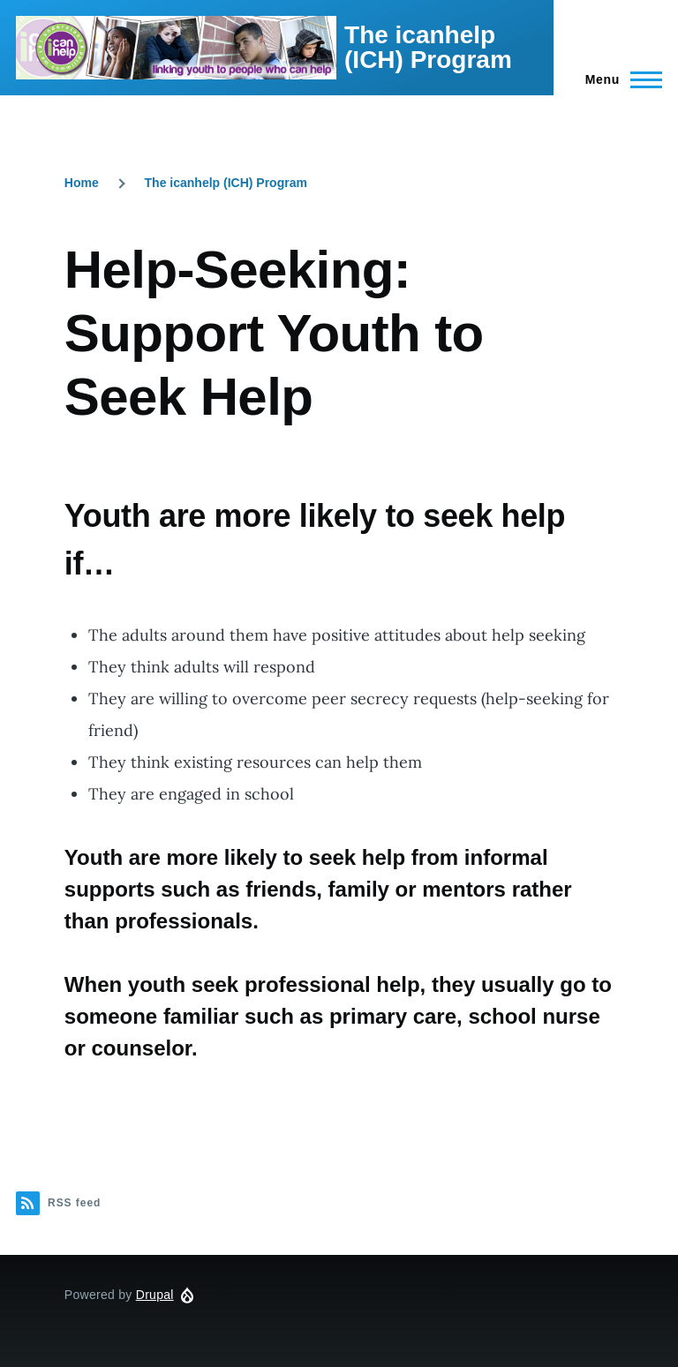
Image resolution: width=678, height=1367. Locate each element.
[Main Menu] (618, 79)
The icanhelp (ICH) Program (428, 47)
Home (81, 183)
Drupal (155, 1295)
